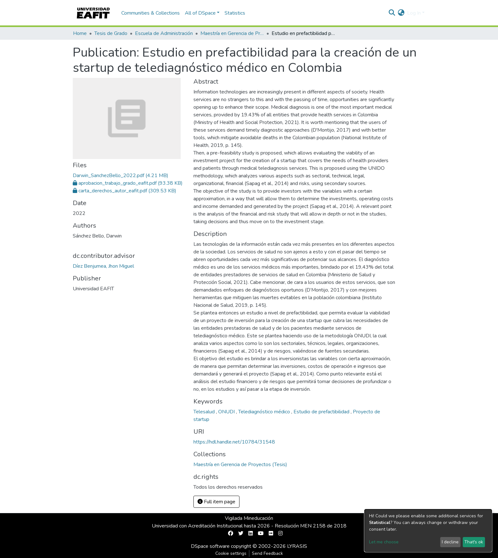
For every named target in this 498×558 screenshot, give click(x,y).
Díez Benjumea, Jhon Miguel (103, 266)
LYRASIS (297, 546)
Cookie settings (230, 553)
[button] (401, 13)
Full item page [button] (216, 501)
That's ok (473, 542)
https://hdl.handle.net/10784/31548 (234, 441)
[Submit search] (392, 13)
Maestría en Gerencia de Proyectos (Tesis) (232, 33)
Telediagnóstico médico (264, 411)
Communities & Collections (150, 13)
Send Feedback (267, 553)
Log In (414, 13)
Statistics (235, 13)
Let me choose (384, 542)
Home (80, 33)
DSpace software (210, 546)
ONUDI (227, 411)
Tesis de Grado (110, 33)
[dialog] (428, 530)
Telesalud (204, 411)
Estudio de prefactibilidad (322, 411)
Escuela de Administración (164, 33)
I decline (450, 542)
